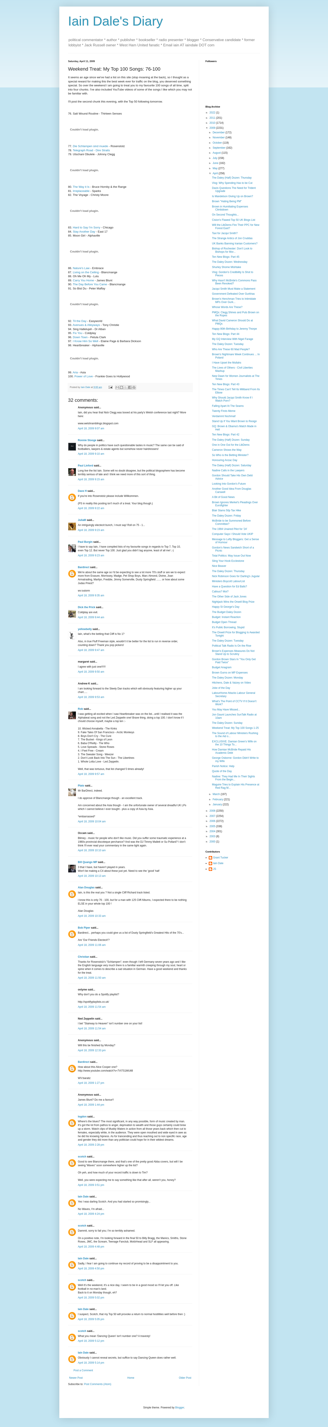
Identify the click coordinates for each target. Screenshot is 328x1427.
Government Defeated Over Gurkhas (233, 293)
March (217, 794)
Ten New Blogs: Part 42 (225, 434)
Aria (75, 372)
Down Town (80, 337)
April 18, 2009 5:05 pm (91, 1319)
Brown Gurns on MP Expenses (230, 672)
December (219, 132)
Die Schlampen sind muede (90, 146)
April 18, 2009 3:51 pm (91, 1185)
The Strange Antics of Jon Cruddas (232, 238)
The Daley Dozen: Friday (226, 515)
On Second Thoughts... (225, 214)
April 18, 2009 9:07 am (91, 428)
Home (130, 1377)
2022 (213, 112)
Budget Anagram (221, 667)
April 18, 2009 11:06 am (92, 945)
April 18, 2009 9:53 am (91, 697)
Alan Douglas (86, 887)
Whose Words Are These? (227, 307)
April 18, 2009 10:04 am (92, 821)
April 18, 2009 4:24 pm (91, 1213)
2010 (213, 122)
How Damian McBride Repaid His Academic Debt (231, 751)
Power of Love (83, 376)
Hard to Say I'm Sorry (86, 227)
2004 (213, 831)
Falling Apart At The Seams (228, 405)
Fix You (77, 333)
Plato (81, 785)
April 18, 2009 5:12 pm (91, 1340)
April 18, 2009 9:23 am (91, 530)
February (218, 799)
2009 (213, 127)
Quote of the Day (222, 771)
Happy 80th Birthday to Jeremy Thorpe (234, 328)
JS (214, 868)
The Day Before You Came (90, 284)
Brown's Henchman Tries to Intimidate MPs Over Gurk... (234, 300)
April (216, 173)
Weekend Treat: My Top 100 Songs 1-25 (235, 727)
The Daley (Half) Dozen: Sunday (231, 439)
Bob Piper (84, 927)
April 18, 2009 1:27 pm (91, 1082)
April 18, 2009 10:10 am (92, 850)
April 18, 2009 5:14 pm (91, 1362)
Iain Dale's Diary (115, 21)
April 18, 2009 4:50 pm (91, 1268)
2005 (213, 826)
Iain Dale (83, 1196)
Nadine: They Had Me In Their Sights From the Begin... (233, 778)
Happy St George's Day (225, 606)
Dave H (82, 490)
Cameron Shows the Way (227, 449)
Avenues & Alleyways (86, 325)
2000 (213, 841)
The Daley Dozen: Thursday (228, 571)
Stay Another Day (84, 231)
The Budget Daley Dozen (226, 612)
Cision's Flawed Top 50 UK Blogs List (233, 219)
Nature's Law (81, 268)
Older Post (185, 1377)
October (218, 142)
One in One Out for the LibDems (230, 444)
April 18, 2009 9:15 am (91, 479)
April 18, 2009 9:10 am (91, 453)
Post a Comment (83, 1370)
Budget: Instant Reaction (226, 617)
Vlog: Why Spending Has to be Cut (232, 182)
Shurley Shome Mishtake (226, 267)
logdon (82, 1116)
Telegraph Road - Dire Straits (91, 150)
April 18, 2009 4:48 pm (91, 1246)
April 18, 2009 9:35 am (91, 595)
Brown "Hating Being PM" (227, 201)
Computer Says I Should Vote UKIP (232, 534)
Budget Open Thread (224, 622)
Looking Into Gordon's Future (229, 483)
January (218, 804)
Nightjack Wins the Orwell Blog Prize (233, 601)
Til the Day (80, 321)
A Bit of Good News (223, 497)
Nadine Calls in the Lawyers (228, 470)
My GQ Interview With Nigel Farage (232, 339)
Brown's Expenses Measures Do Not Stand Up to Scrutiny (233, 652)
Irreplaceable (81, 191)
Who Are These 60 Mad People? (231, 349)
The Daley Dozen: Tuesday (228, 344)
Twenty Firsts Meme (223, 410)
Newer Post (76, 1377)
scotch (82, 1156)
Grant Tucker (220, 857)
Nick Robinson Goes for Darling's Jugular (236, 576)
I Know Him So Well (85, 341)
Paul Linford (85, 465)
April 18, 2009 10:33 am (92, 915)
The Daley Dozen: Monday (227, 677)
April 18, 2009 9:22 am (91, 508)
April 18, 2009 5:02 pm (91, 1297)
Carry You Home (83, 280)
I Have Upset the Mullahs (226, 362)
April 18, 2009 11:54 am (92, 1006)
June (216, 163)
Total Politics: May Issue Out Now (231, 555)
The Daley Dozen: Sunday (227, 722)
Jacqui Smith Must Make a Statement (233, 288)
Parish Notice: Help (223, 766)
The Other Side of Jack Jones (229, 596)
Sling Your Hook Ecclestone (228, 560)
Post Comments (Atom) (97, 1384)
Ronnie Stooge (87, 440)
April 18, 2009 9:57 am (91, 774)
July (215, 158)
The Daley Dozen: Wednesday (230, 261)
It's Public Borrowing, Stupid (228, 627)
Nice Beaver (219, 565)
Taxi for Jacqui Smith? (224, 233)
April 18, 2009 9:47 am (91, 650)
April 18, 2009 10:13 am (92, 875)
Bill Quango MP (87, 862)
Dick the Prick (86, 607)
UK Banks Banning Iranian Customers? (235, 243)
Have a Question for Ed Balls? (229, 586)
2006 (213, 821)
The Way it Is (81, 186)
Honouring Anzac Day (224, 460)
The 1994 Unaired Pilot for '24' (229, 529)
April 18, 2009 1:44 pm (91, 1104)
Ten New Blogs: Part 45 (225, 256)
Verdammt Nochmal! (224, 416)
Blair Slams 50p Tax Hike (226, 510)
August (217, 152)
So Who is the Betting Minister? (230, 455)
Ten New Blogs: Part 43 (225, 384)
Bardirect (83, 567)
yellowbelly (85, 629)
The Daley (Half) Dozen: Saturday (231, 465)
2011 (213, 117)
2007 (213, 816)
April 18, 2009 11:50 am (92, 977)
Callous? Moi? (220, 591)
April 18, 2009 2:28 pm (91, 1144)
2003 (213, 836)
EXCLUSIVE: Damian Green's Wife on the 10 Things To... (234, 743)
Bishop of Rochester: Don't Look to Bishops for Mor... (232, 250)
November (219, 137)
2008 (213, 810)
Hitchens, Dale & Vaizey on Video (231, 682)
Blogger (179, 1407)
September (219, 147)
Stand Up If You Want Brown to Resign (234, 421)
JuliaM (82, 520)
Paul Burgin (85, 541)
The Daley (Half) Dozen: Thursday (232, 177)
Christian (83, 956)
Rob (80, 708)
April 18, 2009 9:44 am (91, 617)
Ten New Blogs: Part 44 (225, 334)
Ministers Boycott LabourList (228, 581)
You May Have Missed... (226, 709)
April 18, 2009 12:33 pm (92, 1050)
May (215, 168)
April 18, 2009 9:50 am (91, 671)
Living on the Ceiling (86, 272)
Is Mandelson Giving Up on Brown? (232, 196)
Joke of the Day (221, 687)
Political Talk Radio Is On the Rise (231, 645)
